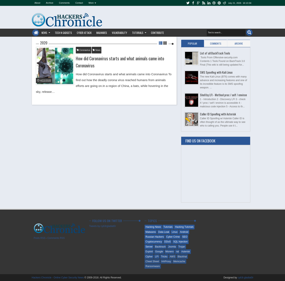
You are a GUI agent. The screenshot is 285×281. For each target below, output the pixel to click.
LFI (156, 256)
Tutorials (137, 33)
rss (203, 3)
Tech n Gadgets (63, 33)
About (37, 3)
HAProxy (166, 261)
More (91, 3)
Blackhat (182, 256)
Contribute (157, 33)
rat (177, 251)
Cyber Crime (173, 236)
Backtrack (160, 246)
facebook (193, 3)
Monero (169, 251)
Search (249, 32)
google (198, 3)
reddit (224, 3)
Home (35, 32)
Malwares (101, 33)
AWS (172, 256)
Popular (192, 43)
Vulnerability (119, 33)
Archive (49, 3)
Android (184, 232)
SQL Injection (180, 241)
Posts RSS (39, 238)
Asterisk (185, 251)
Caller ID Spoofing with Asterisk (218, 114)
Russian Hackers (155, 236)
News (44, 33)
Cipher (149, 256)
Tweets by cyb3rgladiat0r (102, 226)
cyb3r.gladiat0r (245, 277)
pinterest (219, 3)
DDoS (167, 241)
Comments (64, 3)
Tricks (164, 256)
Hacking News (153, 227)
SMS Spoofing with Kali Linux (216, 72)
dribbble (214, 3)
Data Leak (163, 232)
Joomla (172, 246)
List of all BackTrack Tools (215, 53)
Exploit (149, 251)
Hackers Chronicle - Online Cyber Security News (58, 277)
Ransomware (153, 266)
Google (159, 251)
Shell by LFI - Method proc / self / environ (223, 95)
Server (149, 246)
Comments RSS (56, 238)
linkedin (208, 3)
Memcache (179, 261)
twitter (187, 3)
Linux (175, 232)
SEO (184, 236)
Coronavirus (83, 50)
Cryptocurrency (154, 241)
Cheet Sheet (152, 261)
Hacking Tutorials (184, 227)
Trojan (181, 246)
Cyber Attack (84, 33)
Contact (79, 3)
